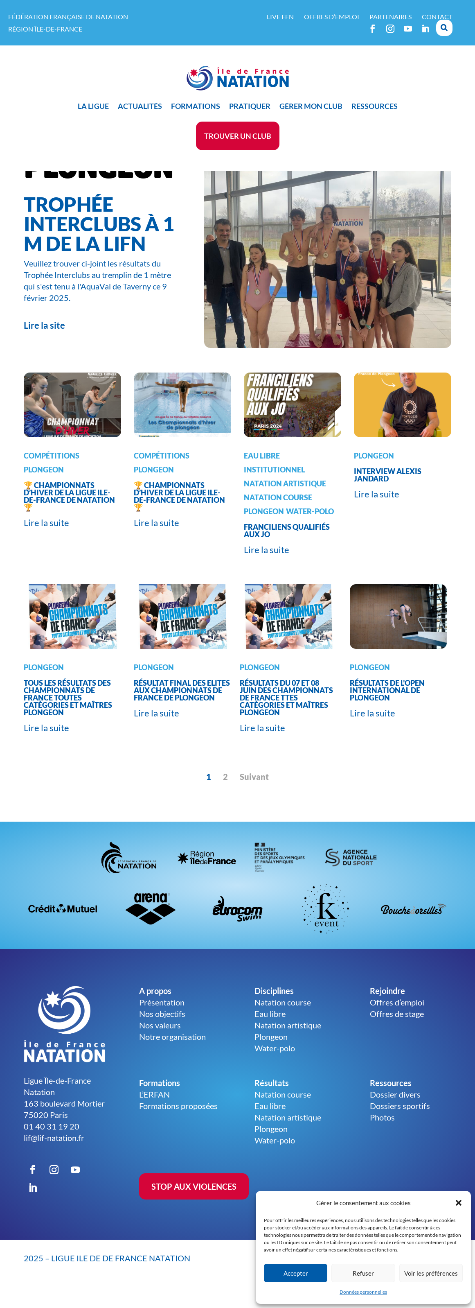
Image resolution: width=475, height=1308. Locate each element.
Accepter (296, 1273)
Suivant (254, 797)
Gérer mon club (310, 106)
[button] (459, 1203)
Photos (382, 1138)
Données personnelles (363, 1292)
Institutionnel (274, 490)
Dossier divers (395, 1115)
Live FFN (280, 16)
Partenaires (390, 16)
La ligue (93, 106)
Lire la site (44, 345)
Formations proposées (178, 1126)
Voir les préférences (431, 1273)
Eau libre (262, 476)
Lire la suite (46, 543)
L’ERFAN (154, 1115)
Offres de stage (397, 1034)
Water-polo (274, 1068)
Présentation (162, 1023)
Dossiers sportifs (400, 1126)
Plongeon (44, 490)
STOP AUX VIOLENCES (193, 1207)
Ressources (374, 106)
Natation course (278, 517)
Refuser (363, 1273)
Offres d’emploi (331, 16)
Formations (195, 106)
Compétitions (51, 476)
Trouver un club (237, 135)
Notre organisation (172, 1057)
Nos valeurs (160, 1045)
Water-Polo (310, 531)
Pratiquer (249, 106)
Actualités (140, 106)
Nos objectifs (162, 1034)
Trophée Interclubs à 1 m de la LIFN (99, 244)
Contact (437, 16)
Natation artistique (285, 503)
